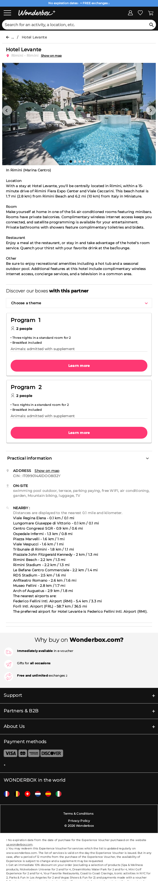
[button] (7, 110)
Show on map (51, 55)
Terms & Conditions (78, 813)
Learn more (79, 365)
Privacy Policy (79, 821)
